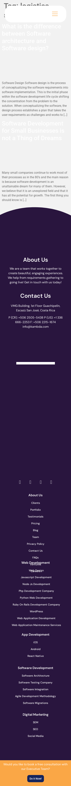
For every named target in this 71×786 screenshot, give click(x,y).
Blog (35, 530)
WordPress (36, 611)
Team (35, 537)
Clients (35, 503)
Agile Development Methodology (35, 696)
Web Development (35, 563)
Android (36, 649)
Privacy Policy (35, 544)
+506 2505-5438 (30, 318)
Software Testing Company (35, 682)
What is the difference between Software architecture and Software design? (31, 37)
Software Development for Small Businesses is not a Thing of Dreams (33, 131)
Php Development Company (35, 591)
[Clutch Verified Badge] (35, 348)
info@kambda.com (36, 327)
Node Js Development (36, 584)
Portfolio (35, 509)
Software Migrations (35, 703)
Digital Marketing (35, 714)
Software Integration (35, 689)
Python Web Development (35, 597)
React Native (35, 656)
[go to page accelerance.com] (35, 408)
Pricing (35, 523)
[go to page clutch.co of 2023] (35, 435)
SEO (35, 729)
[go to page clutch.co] (35, 381)
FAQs (35, 557)
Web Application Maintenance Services (35, 625)
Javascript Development (35, 577)
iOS (35, 642)
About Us (35, 259)
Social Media (36, 736)
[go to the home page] (23, 13)
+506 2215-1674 (44, 322)
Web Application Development (35, 618)
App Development (35, 634)
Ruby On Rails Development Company (35, 604)
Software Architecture (35, 675)
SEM (35, 722)
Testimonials (35, 516)
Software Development (35, 668)
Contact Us (35, 295)
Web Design (36, 570)
